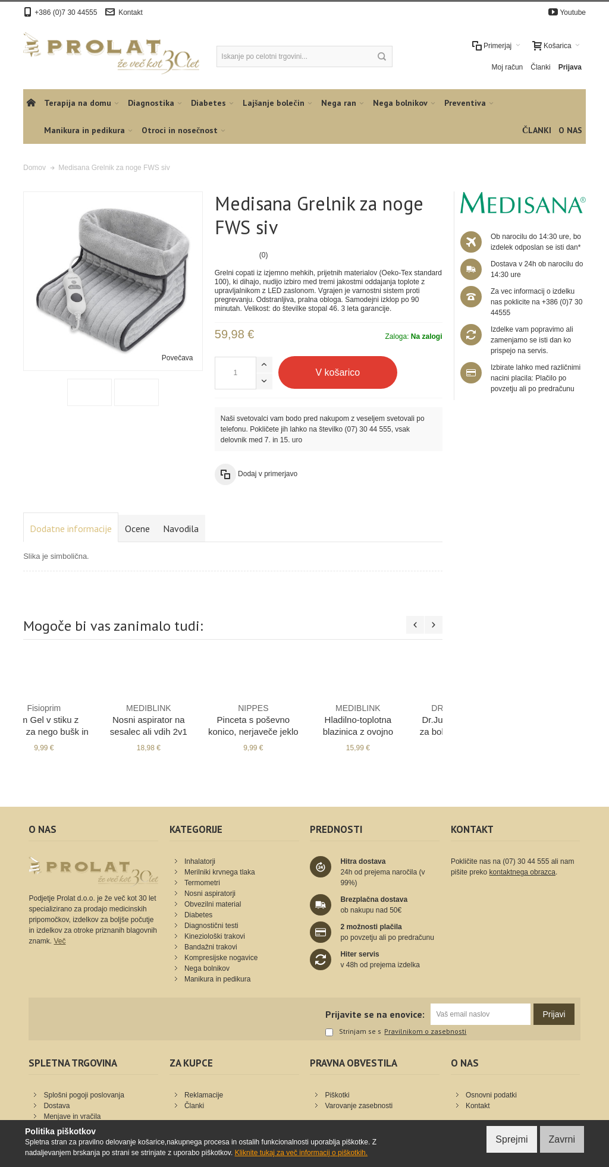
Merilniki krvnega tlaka (219, 872)
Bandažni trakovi (210, 947)
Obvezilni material (212, 904)
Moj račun (507, 67)
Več (59, 941)
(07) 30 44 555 (368, 429)
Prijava (570, 67)
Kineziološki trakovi (214, 936)
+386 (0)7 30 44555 (65, 12)
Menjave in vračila (72, 1116)
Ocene (137, 528)
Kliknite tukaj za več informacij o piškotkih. (301, 1153)
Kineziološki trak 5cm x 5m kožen (180, 719)
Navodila (181, 528)
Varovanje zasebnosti (359, 1106)
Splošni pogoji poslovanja (83, 1095)
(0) (263, 255)
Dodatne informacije (71, 528)
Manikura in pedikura (217, 979)
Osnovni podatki (491, 1095)
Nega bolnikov (207, 968)
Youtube (573, 12)
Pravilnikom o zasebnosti (425, 1031)
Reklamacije (203, 1095)
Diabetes (198, 915)
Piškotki (337, 1095)
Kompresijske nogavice (221, 958)
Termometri (202, 883)
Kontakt (130, 12)
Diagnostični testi (211, 925)
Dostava (56, 1106)
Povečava (177, 358)
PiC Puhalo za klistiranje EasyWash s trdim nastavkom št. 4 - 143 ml (75, 731)
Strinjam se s (353, 1032)
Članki (540, 67)
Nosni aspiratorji (210, 893)
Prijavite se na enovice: (375, 1014)
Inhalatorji (199, 861)
